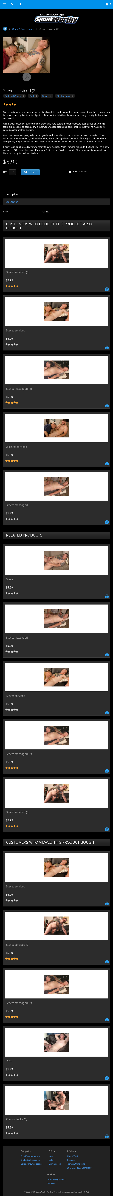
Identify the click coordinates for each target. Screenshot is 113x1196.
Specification (12, 202)
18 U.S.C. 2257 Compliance (79, 1168)
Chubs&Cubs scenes (30, 1160)
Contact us (52, 1183)
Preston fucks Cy (16, 1119)
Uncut (45, 96)
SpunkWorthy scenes (30, 1156)
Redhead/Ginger (13, 96)
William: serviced (16, 446)
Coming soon (55, 1164)
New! (51, 1156)
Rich (8, 1061)
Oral (32, 96)
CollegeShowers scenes (31, 1164)
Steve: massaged (17, 505)
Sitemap (71, 1160)
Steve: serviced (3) (17, 272)
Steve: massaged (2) (19, 388)
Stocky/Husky (63, 96)
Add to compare (79, 171)
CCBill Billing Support (56, 1179)
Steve (9, 579)
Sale (51, 1160)
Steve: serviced (15, 330)
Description (12, 194)
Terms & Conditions (76, 1164)
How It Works (73, 1156)
